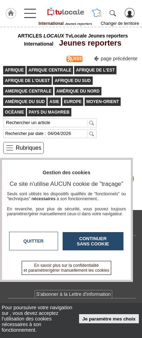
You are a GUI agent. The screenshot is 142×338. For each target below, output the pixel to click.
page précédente (115, 58)
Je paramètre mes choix (109, 319)
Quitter (33, 241)
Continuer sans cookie (93, 241)
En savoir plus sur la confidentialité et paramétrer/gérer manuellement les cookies (66, 268)
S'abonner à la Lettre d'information (73, 294)
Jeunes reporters (88, 43)
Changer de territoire (120, 23)
